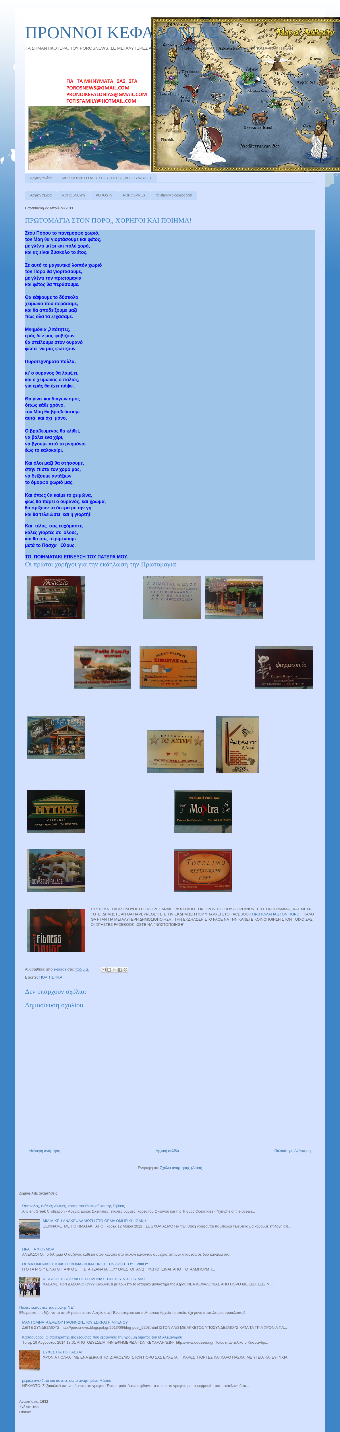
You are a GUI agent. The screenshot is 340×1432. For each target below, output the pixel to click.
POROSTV (104, 195)
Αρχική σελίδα (41, 178)
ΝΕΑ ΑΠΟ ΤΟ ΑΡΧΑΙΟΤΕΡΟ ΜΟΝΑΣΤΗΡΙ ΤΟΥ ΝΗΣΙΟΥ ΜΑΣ (94, 1279)
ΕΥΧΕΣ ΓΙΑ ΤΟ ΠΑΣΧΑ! (62, 1352)
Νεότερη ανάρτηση (44, 1151)
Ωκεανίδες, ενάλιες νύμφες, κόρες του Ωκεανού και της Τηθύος (73, 1206)
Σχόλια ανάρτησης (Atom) (181, 1168)
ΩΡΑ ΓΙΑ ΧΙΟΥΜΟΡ (38, 1249)
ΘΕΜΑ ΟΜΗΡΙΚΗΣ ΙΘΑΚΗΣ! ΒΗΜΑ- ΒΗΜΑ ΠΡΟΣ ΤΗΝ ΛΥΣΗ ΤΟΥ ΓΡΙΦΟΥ (85, 1264)
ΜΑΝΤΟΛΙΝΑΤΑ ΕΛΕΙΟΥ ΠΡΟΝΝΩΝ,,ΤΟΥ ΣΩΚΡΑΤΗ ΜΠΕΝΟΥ (75, 1322)
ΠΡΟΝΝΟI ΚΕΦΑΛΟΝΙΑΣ (122, 32)
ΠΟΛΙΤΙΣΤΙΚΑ (50, 977)
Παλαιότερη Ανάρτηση (293, 1151)
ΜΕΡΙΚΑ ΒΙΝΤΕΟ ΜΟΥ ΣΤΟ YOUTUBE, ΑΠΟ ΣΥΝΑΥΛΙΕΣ (107, 178)
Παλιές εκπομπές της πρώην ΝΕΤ (47, 1307)
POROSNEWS (73, 195)
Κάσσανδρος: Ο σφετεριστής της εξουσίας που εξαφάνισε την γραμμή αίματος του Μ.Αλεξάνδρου (102, 1337)
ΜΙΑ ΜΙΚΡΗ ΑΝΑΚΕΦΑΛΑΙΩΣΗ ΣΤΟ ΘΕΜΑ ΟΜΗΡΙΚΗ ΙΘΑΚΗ (94, 1221)
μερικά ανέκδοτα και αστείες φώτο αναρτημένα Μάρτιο (66, 1380)
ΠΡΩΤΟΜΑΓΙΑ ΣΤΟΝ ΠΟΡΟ (276, 914)
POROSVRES (134, 195)
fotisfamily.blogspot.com (174, 195)
